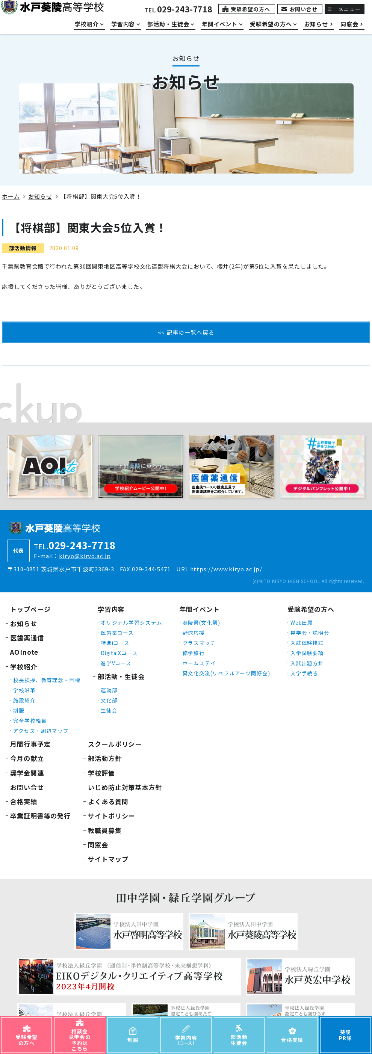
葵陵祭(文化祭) (201, 622)
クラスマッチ (199, 642)
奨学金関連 (27, 773)
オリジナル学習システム (131, 622)
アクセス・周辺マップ (41, 730)
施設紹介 (24, 700)
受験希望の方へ (250, 9)
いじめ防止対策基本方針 (125, 787)
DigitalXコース (119, 653)
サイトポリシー (111, 815)
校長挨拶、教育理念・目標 (46, 680)
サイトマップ (108, 859)
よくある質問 (108, 801)
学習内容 (111, 609)
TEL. (178, 10)
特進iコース (115, 642)
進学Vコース (116, 663)
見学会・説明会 (310, 632)
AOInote (24, 652)
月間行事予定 (30, 744)
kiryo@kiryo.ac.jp (84, 556)
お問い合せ (304, 9)
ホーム (11, 196)
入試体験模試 (307, 642)
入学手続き (304, 673)
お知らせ (40, 196)
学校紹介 (23, 666)
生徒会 (109, 710)
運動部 (109, 690)
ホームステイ (199, 663)
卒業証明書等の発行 (40, 815)
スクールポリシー (115, 744)
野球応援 (194, 632)
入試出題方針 (307, 663)
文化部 (109, 700)
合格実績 (23, 801)
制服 (18, 710)
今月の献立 (27, 758)
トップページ (30, 609)
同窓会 (98, 844)
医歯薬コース (117, 632)
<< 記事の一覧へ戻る (186, 332)
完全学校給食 (30, 720)
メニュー (349, 9)
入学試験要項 (307, 653)
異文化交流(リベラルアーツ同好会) (226, 673)
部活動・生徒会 (121, 676)
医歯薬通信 (27, 637)
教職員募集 (105, 830)
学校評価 (101, 773)
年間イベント (200, 609)
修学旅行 (194, 653)
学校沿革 (24, 690)
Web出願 (301, 622)
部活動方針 (105, 758)
